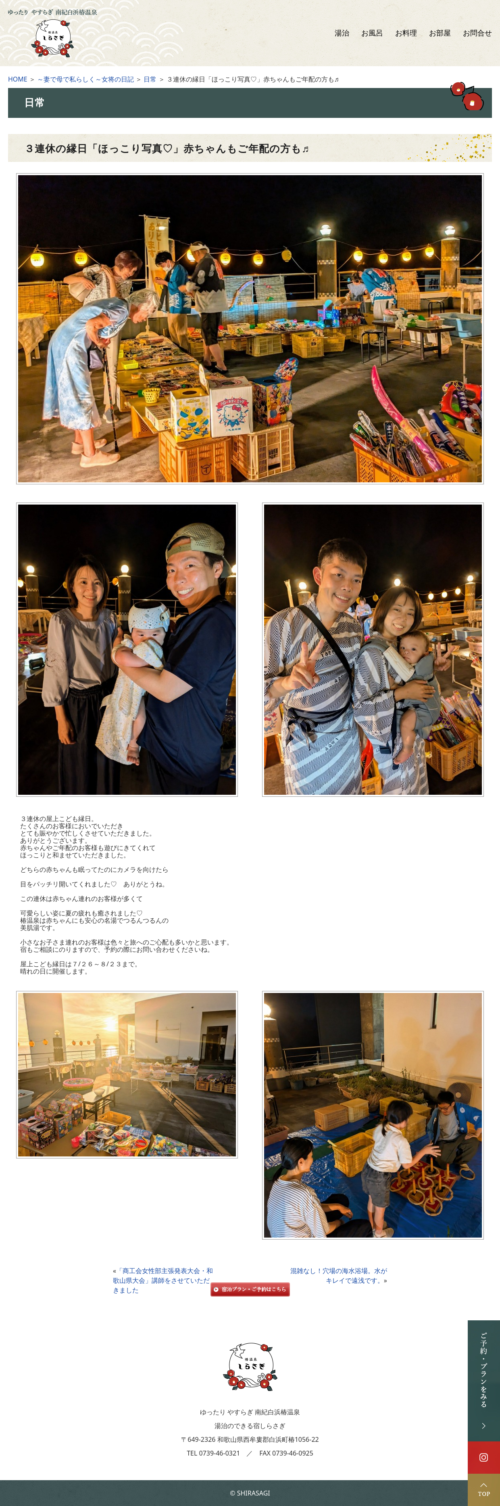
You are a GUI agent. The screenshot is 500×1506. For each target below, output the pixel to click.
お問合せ (477, 33)
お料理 (406, 33)
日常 (150, 79)
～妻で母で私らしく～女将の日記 (85, 79)
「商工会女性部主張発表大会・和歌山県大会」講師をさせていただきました (163, 1280)
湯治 (342, 33)
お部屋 (440, 33)
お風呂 (372, 33)
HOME (17, 79)
